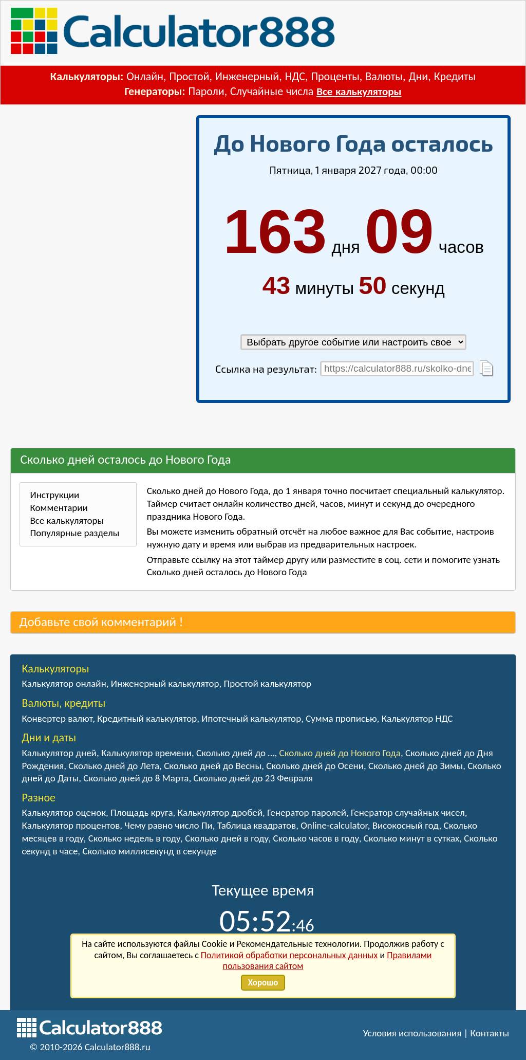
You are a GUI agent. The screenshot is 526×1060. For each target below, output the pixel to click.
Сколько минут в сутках (412, 838)
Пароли (206, 91)
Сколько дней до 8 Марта (136, 778)
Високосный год (405, 825)
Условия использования (412, 1033)
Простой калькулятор (267, 683)
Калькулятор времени (146, 753)
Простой (189, 76)
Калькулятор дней (59, 753)
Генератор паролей (306, 812)
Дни (418, 76)
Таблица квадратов (256, 825)
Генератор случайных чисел (408, 812)
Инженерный (247, 76)
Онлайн (144, 76)
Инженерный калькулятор (165, 683)
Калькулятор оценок (64, 812)
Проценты (335, 76)
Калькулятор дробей (220, 812)
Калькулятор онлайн (64, 683)
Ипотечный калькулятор (251, 718)
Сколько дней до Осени (315, 766)
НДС (295, 76)
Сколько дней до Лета (113, 766)
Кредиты (455, 76)
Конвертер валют (57, 718)
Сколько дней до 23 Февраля (252, 778)
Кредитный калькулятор (147, 718)
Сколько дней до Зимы (415, 766)
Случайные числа (271, 91)
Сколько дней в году (226, 838)
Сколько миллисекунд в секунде (149, 851)
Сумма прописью (341, 718)
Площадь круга (141, 812)
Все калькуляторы (358, 91)
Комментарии (58, 508)
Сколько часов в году (316, 838)
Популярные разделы (74, 533)
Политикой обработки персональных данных (289, 955)
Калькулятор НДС (417, 718)
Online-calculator (333, 825)
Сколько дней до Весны (212, 766)
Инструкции (54, 495)
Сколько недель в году (134, 838)
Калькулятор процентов (71, 825)
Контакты (490, 1033)
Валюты (384, 76)
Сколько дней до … (235, 753)
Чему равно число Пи (168, 825)
